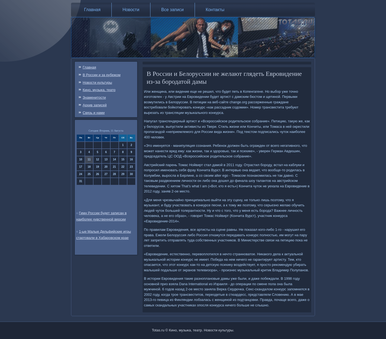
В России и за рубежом (101, 75)
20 (105, 166)
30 (131, 174)
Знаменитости (94, 97)
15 (122, 159)
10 (80, 159)
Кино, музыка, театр (99, 90)
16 (131, 159)
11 (89, 159)
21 (114, 166)
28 (114, 174)
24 (80, 174)
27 (105, 174)
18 (89, 166)
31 (80, 181)
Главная (92, 9)
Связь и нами (94, 113)
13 (105, 159)
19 (97, 166)
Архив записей (95, 105)
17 (80, 166)
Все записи (172, 9)
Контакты (215, 9)
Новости (131, 9)
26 (97, 174)
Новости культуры (97, 82)
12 (97, 159)
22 (122, 166)
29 (122, 174)
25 (89, 174)
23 (131, 166)
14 (114, 159)
